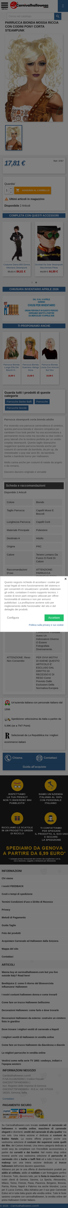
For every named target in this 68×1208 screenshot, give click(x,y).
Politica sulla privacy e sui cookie (46, 624)
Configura (13, 617)
